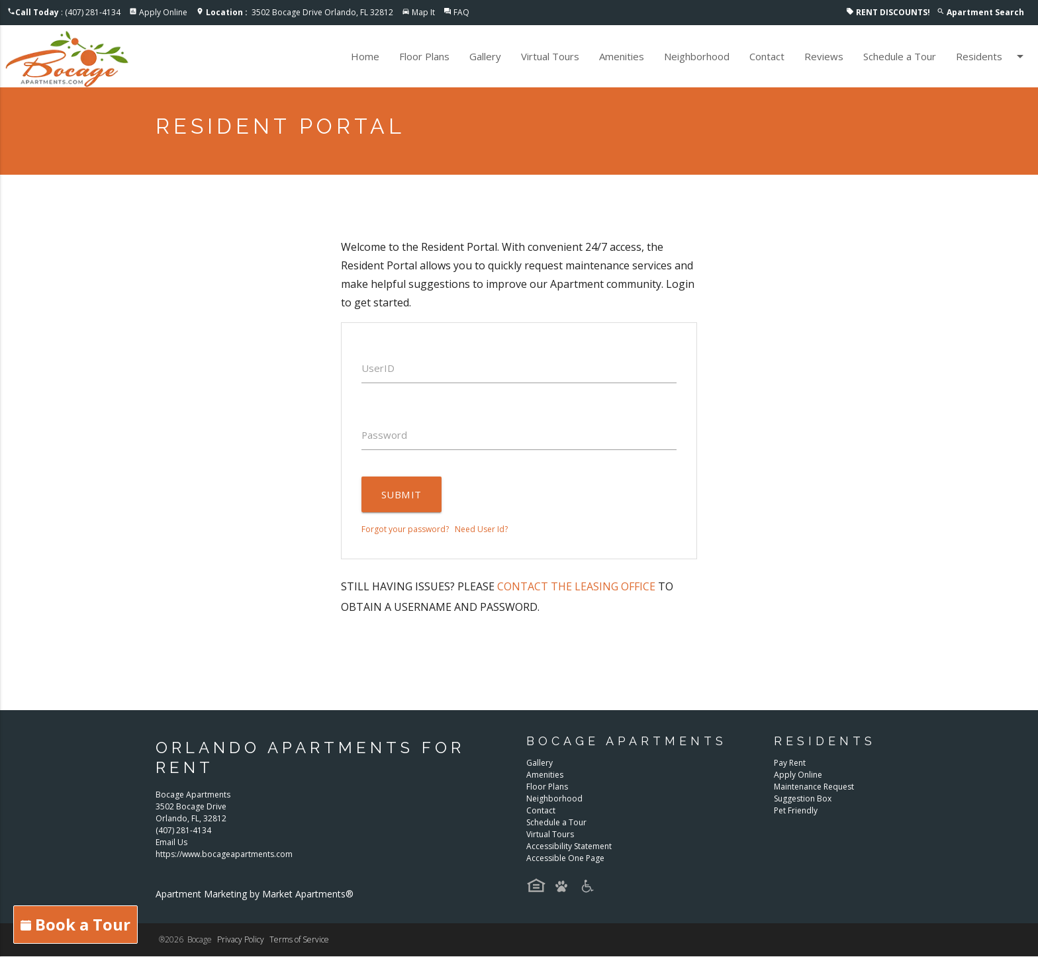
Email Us (171, 842)
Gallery (485, 56)
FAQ (461, 12)
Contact (766, 56)
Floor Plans (424, 56)
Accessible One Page (565, 858)
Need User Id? (481, 529)
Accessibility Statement (569, 846)
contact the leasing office (576, 586)
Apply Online (163, 12)
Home (365, 56)
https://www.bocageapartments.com (224, 854)
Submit (401, 494)
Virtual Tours (550, 56)
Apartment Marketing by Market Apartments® (255, 894)
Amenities (621, 56)
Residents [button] (992, 56)
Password (384, 434)
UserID (378, 368)
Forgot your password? (405, 529)
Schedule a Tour (899, 56)
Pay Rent (790, 762)
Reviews (823, 56)
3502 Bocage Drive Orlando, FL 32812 (299, 12)
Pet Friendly (796, 810)
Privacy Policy (240, 940)
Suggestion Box (802, 798)
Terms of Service (299, 940)
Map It (423, 12)
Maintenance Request (814, 786)
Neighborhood (697, 56)
